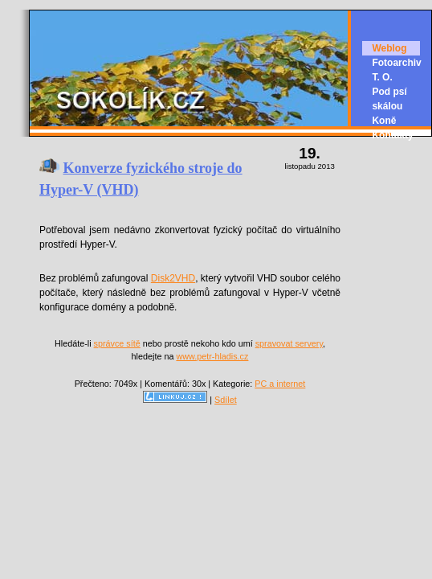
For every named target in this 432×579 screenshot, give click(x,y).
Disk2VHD (173, 278)
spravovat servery (289, 343)
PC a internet (280, 383)
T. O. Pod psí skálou (389, 92)
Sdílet (225, 399)
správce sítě (117, 343)
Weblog (389, 48)
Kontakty (392, 135)
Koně (384, 120)
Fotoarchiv (396, 62)
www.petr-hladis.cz (212, 356)
